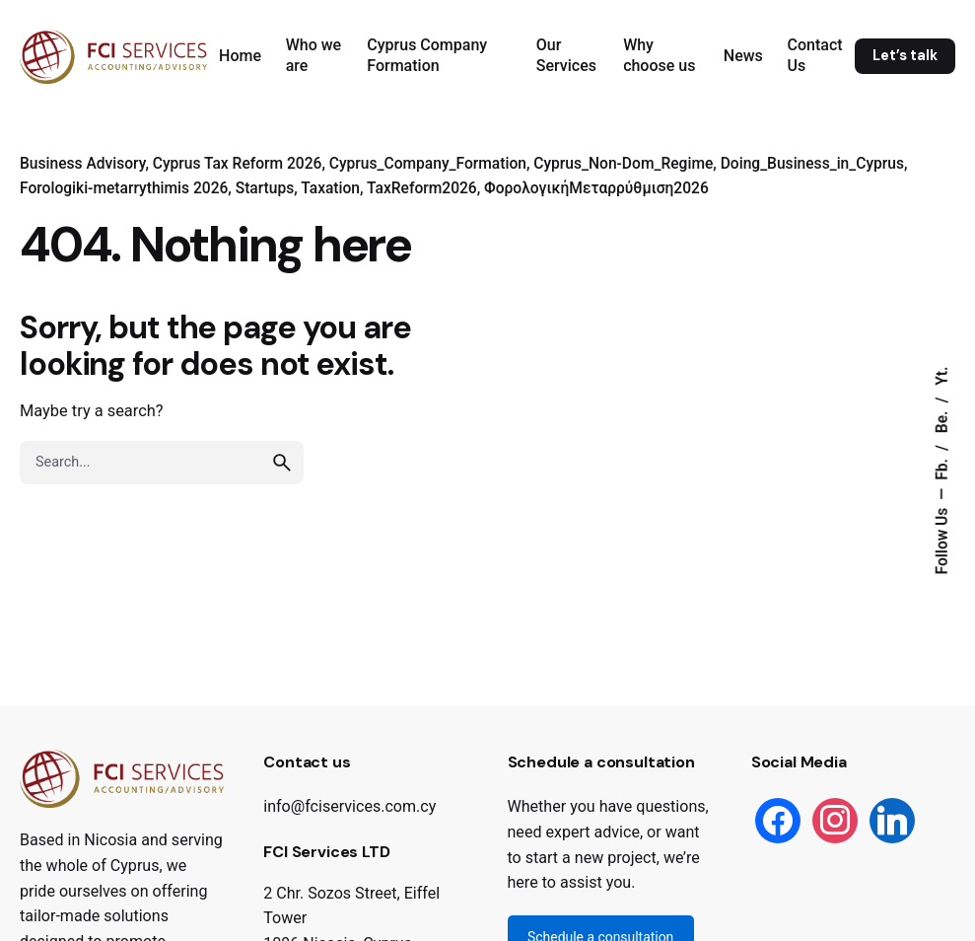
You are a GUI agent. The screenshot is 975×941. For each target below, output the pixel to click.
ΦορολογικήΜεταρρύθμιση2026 (596, 188)
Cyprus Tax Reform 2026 (237, 164)
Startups (265, 188)
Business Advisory (82, 164)
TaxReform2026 (422, 188)
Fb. (942, 467)
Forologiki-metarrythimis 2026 (124, 188)
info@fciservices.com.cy (349, 806)
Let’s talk (905, 55)
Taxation (330, 188)
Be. (942, 420)
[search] (282, 462)
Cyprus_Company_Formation (427, 164)
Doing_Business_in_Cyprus (812, 164)
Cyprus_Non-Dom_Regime (623, 164)
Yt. (942, 376)
